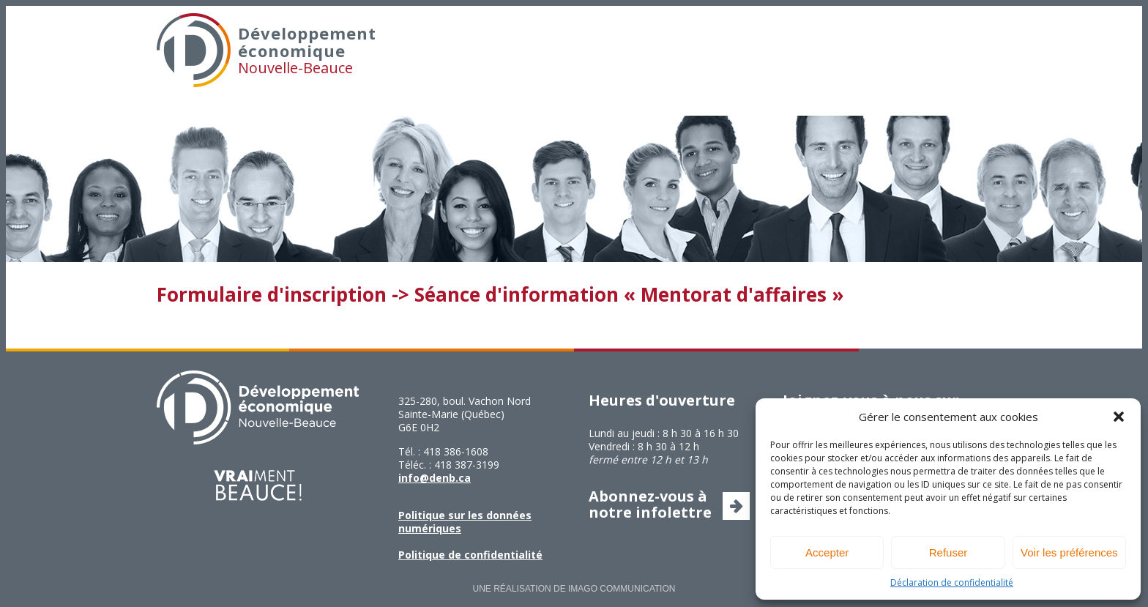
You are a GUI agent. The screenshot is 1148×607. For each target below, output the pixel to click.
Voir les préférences (1069, 552)
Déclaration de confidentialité (951, 582)
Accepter (827, 552)
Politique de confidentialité (470, 555)
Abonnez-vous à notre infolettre (650, 504)
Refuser (948, 552)
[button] (1118, 416)
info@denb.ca (434, 478)
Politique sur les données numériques (465, 521)
